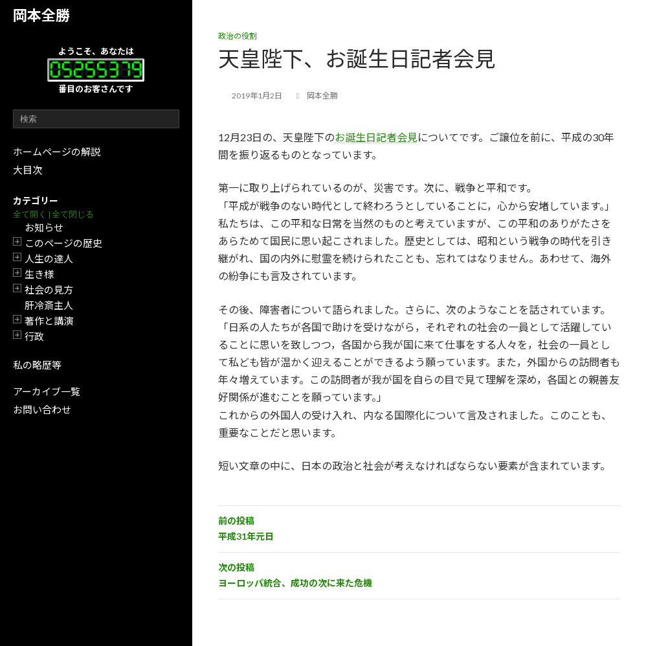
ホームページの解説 (56, 151)
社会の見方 (49, 289)
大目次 (27, 170)
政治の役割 (237, 36)
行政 (34, 336)
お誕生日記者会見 (376, 137)
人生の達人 (49, 258)
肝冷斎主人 (49, 305)
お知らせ (44, 227)
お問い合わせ (42, 409)
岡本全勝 (41, 15)
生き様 (39, 274)
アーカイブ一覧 (46, 391)
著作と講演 (49, 321)
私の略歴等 (37, 365)
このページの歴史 (63, 243)
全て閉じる (73, 214)
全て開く (30, 214)
